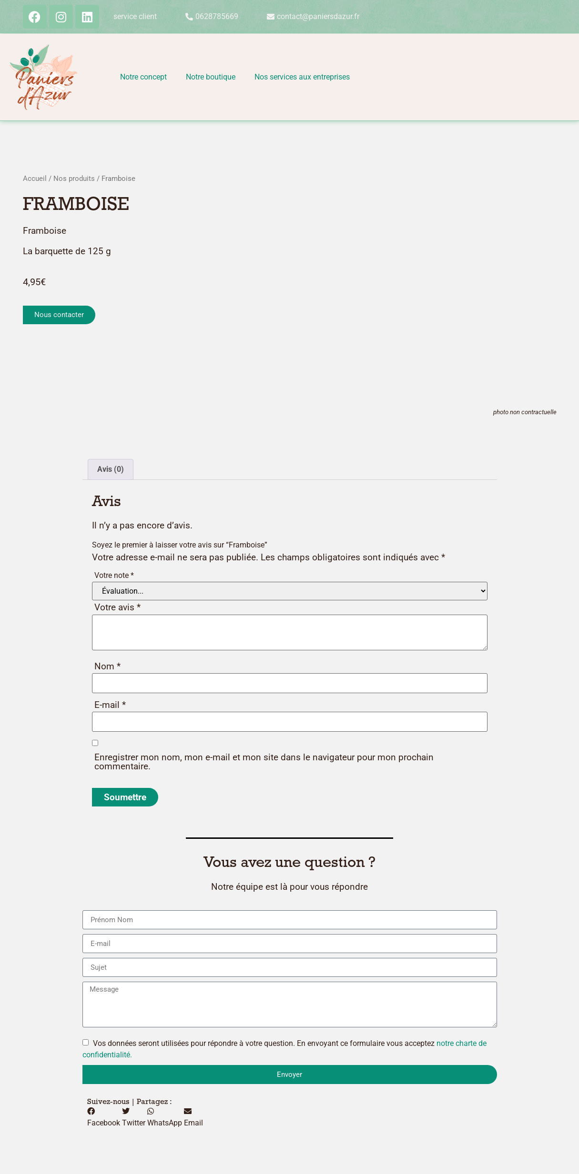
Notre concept (143, 76)
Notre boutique (210, 76)
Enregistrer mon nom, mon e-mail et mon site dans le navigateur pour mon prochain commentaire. (264, 762)
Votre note (114, 575)
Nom (107, 666)
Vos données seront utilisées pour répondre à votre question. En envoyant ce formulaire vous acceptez (284, 1049)
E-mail (110, 704)
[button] (103, 1117)
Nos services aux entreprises (302, 76)
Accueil (35, 178)
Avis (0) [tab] (110, 469)
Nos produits (74, 178)
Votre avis (117, 607)
